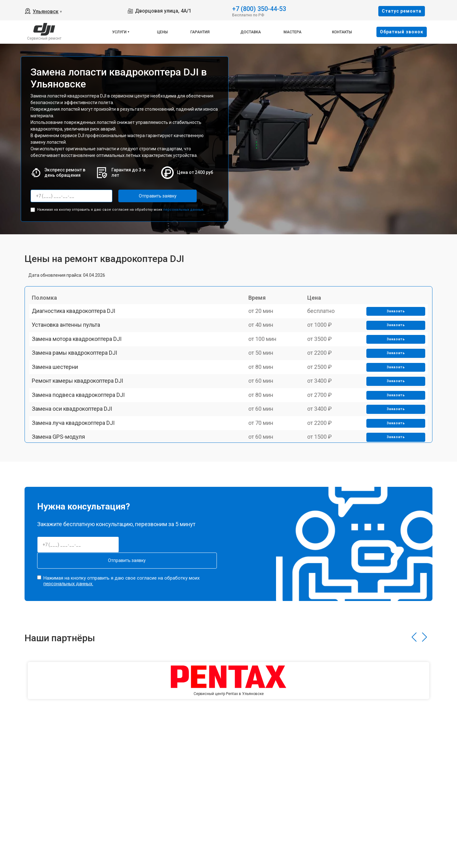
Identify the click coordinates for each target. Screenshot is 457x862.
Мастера (293, 32)
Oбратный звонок (401, 31)
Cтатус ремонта (401, 11)
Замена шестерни (59, 407)
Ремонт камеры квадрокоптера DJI (81, 429)
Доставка (250, 32)
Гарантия (200, 32)
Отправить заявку (143, 195)
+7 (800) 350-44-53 (259, 8)
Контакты (342, 32)
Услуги (119, 32)
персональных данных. (183, 207)
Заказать (392, 320)
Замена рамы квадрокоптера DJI (78, 385)
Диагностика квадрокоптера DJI (77, 319)
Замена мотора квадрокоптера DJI (80, 363)
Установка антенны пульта (70, 341)
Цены (162, 32)
